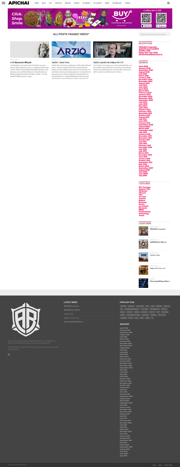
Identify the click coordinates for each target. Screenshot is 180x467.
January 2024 (145, 94)
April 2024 (143, 88)
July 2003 (143, 171)
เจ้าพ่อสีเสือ (123, 318)
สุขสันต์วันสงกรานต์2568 (149, 48)
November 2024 (145, 81)
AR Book (144, 312)
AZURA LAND (144, 50)
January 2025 (145, 77)
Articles (58, 3)
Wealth (167, 306)
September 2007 (146, 168)
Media (137, 312)
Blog (44, 3)
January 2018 (144, 134)
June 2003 (143, 173)
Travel (127, 3)
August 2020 (144, 126)
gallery (131, 306)
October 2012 (144, 160)
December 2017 (145, 136)
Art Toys (142, 196)
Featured (140, 306)
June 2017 (143, 143)
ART (50, 3)
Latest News (168, 465)
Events (76, 3)
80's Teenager (145, 187)
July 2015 (143, 151)
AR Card (142, 192)
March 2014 (143, 152)
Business (143, 202)
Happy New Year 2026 (148, 52)
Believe (68, 3)
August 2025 (144, 71)
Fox (136, 318)
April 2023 (143, 107)
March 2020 (144, 128)
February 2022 (145, 111)
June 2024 (143, 87)
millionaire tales (133, 315)
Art (158, 312)
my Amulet (98, 3)
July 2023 (143, 102)
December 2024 (145, 79)
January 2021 (144, 122)
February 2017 (145, 145)
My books (86, 3)
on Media (145, 315)
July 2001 (143, 175)
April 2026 (143, 66)
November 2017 (145, 137)
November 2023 (145, 98)
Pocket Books (145, 211)
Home (37, 3)
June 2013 (143, 156)
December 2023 (145, 96)
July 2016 (143, 149)
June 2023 (143, 104)
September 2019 (146, 130)
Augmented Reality (132, 309)
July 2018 (143, 132)
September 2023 (146, 100)
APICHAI (123, 306)
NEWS (107, 3)
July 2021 (143, 119)
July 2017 (143, 141)
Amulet (129, 312)
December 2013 (145, 154)
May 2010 (143, 164)
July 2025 (143, 73)
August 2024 (144, 83)
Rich (152, 306)
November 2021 (145, 113)
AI (152, 318)
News (123, 315)
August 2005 (144, 169)
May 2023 (143, 105)
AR (122, 309)
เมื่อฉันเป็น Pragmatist (148, 47)
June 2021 (143, 120)
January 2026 (145, 68)
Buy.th (152, 312)
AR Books (143, 190)
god (141, 318)
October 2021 (144, 115)
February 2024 (145, 92)
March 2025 (144, 75)
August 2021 (144, 117)
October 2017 (144, 139)
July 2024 (143, 85)
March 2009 (144, 166)
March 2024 (144, 90)
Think (147, 318)
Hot (147, 306)
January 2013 (144, 158)
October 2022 (144, 109)
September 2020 (146, 124)
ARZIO (131, 318)
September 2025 (146, 70)
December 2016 (145, 147)
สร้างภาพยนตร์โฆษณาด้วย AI (150, 54)
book (123, 312)
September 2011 (145, 162)
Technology (117, 3)
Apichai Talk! (144, 189)
